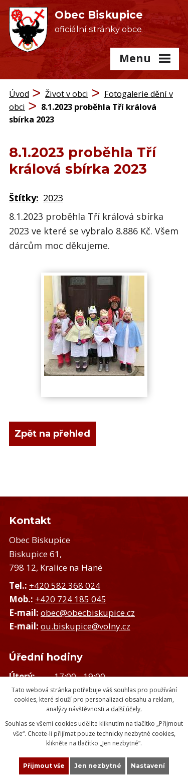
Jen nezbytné (97, 765)
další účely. (126, 709)
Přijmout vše (44, 765)
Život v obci (66, 93)
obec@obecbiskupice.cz (88, 612)
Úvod (19, 93)
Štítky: (24, 198)
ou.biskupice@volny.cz (85, 626)
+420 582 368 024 (64, 585)
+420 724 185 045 (70, 599)
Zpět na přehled (52, 433)
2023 (53, 198)
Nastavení (148, 765)
